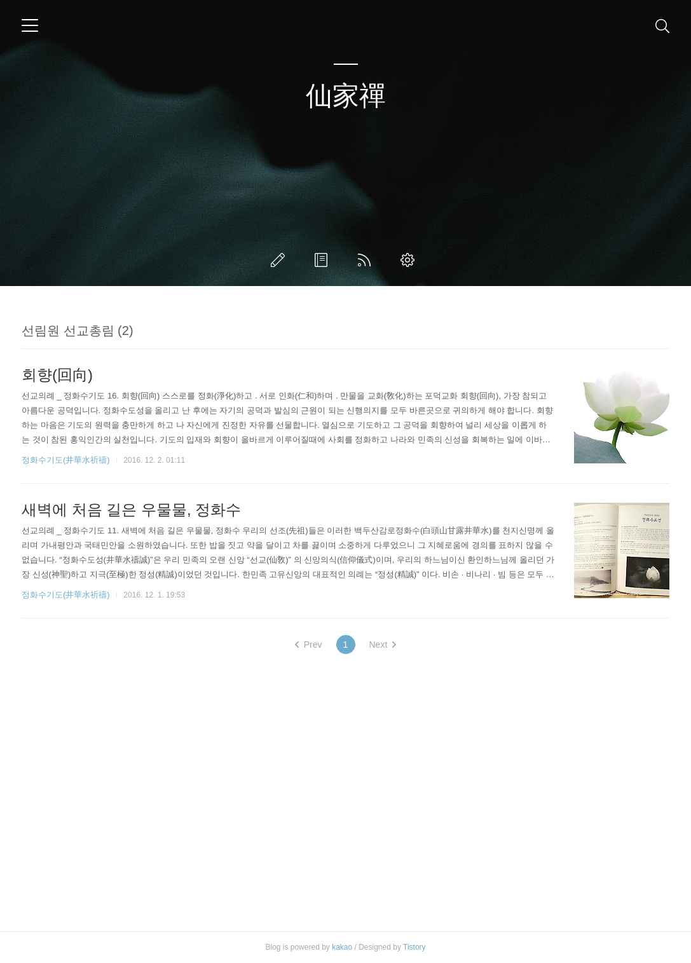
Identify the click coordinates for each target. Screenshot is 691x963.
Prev (308, 644)
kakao (342, 947)
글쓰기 (280, 260)
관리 (410, 260)
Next (383, 644)
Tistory (414, 947)
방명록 (323, 260)
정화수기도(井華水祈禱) (66, 460)
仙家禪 (346, 96)
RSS (367, 260)
